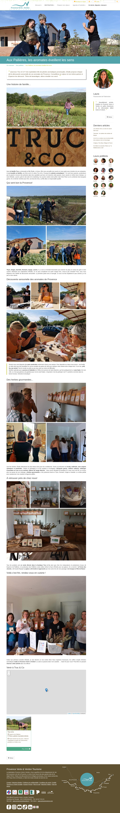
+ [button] (8, 672)
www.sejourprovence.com (45, 801)
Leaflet (69, 713)
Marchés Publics (46, 784)
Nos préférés (20, 65)
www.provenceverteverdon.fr (21, 801)
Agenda (79, 5)
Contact (9, 782)
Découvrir (38, 5)
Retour (109, 117)
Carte (96, 1)
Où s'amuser (10, 65)
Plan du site (36, 784)
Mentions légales (17, 782)
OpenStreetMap (76, 713)
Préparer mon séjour (63, 5)
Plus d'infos (26, 749)
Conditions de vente (45, 782)
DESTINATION (49, 5)
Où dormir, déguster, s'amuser (97, 5)
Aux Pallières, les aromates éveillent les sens (39, 65)
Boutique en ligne (80, 1)
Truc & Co (11, 732)
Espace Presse (27, 784)
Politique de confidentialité (30, 782)
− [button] (8, 674)
